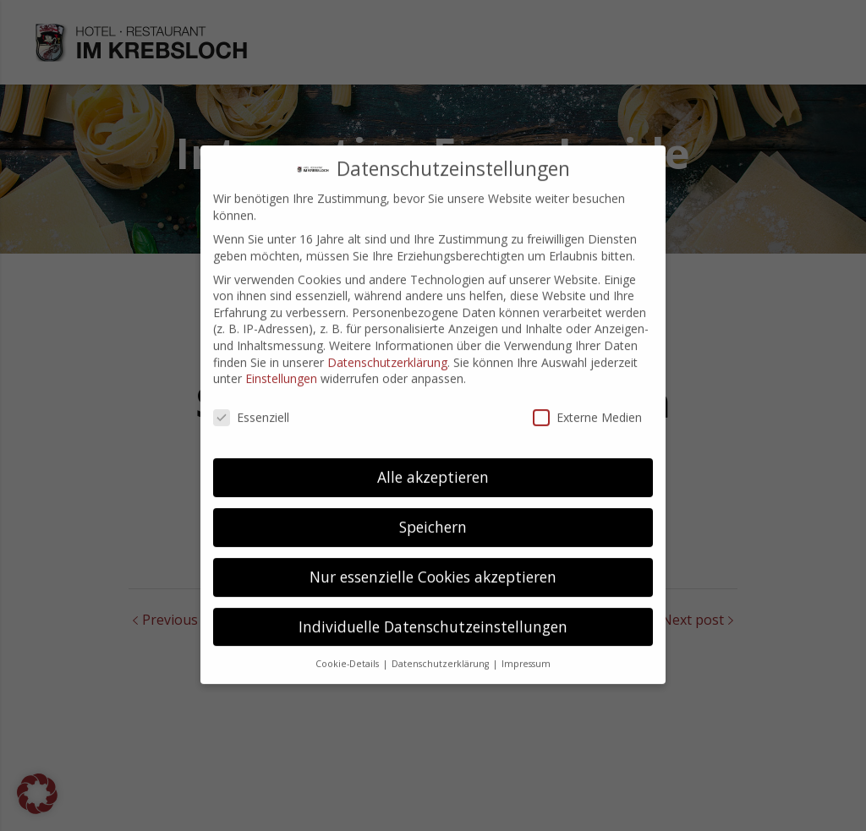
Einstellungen (281, 364)
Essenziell (251, 403)
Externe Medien (587, 403)
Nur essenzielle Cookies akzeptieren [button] (433, 561)
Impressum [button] (526, 648)
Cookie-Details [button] (348, 648)
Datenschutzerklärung (387, 347)
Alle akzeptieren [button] (433, 461)
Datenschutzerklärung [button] (441, 648)
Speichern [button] (433, 511)
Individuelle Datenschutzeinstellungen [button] (433, 611)
